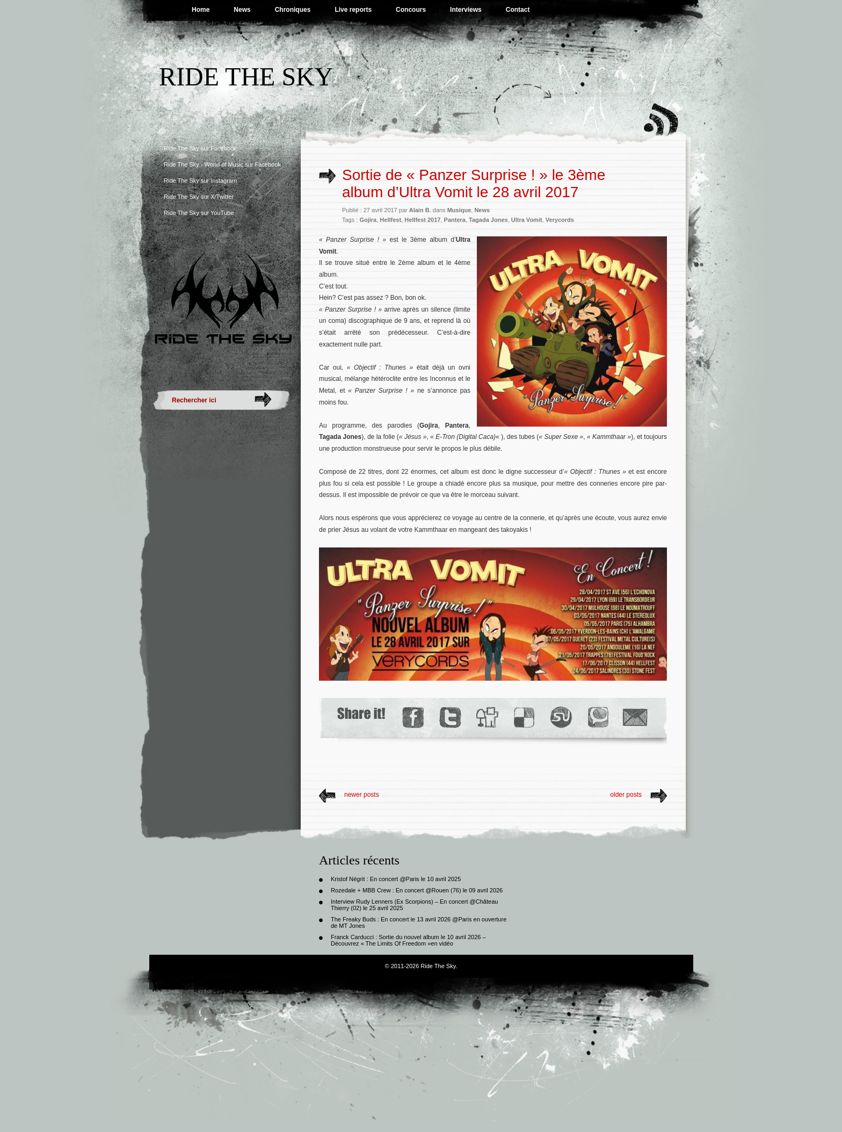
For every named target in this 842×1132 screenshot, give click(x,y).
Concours (411, 9)
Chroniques (293, 9)
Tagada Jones (488, 220)
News (242, 9)
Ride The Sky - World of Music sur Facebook (222, 164)
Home (200, 9)
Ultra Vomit (526, 220)
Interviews (466, 9)
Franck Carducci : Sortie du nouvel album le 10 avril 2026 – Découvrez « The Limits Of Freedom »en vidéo (408, 940)
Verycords (560, 220)
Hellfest (390, 220)
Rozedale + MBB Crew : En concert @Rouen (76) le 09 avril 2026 (417, 890)
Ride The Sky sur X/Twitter (199, 196)
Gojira (367, 220)
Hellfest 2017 (422, 220)
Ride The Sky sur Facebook (200, 148)
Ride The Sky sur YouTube (199, 213)
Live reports (353, 9)
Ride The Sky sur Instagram (200, 180)
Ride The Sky (246, 76)
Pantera (455, 220)
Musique (459, 210)
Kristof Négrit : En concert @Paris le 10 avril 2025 (396, 879)
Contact (518, 9)
